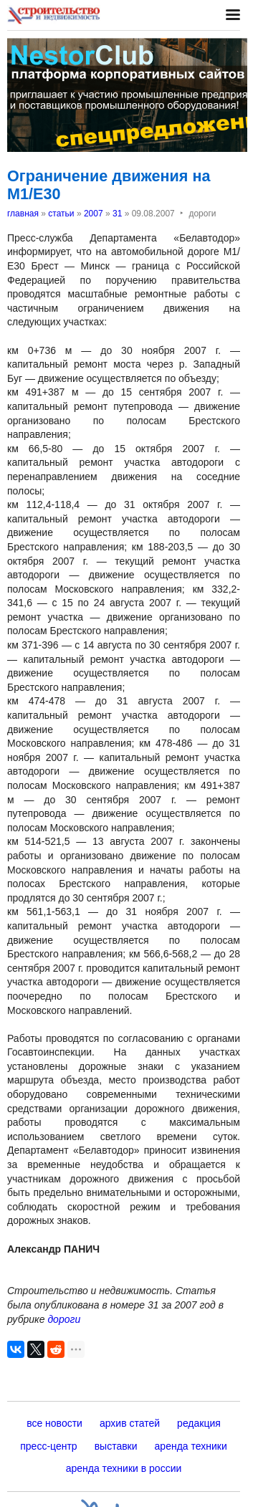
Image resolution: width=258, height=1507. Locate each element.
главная (23, 214)
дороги (63, 1319)
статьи (61, 214)
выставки (116, 1446)
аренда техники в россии (124, 1468)
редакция (199, 1423)
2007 (93, 214)
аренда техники (191, 1446)
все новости (54, 1423)
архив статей (130, 1423)
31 (117, 214)
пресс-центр (48, 1446)
